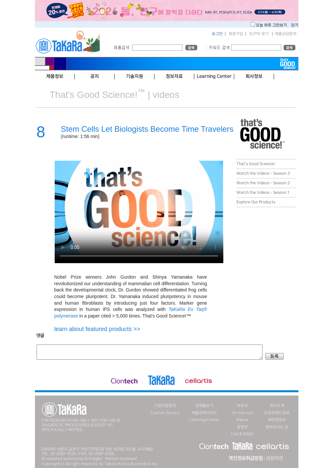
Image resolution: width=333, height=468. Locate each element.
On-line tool (242, 413)
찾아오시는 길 (276, 427)
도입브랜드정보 (277, 413)
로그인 (217, 34)
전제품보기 (204, 405)
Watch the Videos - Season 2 (263, 183)
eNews (242, 420)
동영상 (242, 427)
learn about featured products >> (97, 329)
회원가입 (236, 34)
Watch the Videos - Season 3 (263, 173)
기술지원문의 (165, 405)
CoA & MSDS (242, 434)
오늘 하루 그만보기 (272, 25)
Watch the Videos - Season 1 (262, 192)
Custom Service (165, 413)
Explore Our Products (255, 202)
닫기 (294, 25)
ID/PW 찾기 (259, 34)
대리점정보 (277, 420)
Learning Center (204, 420)
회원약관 (274, 458)
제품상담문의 (285, 34)
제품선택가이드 (204, 413)
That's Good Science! (255, 164)
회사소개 (277, 405)
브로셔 (242, 405)
